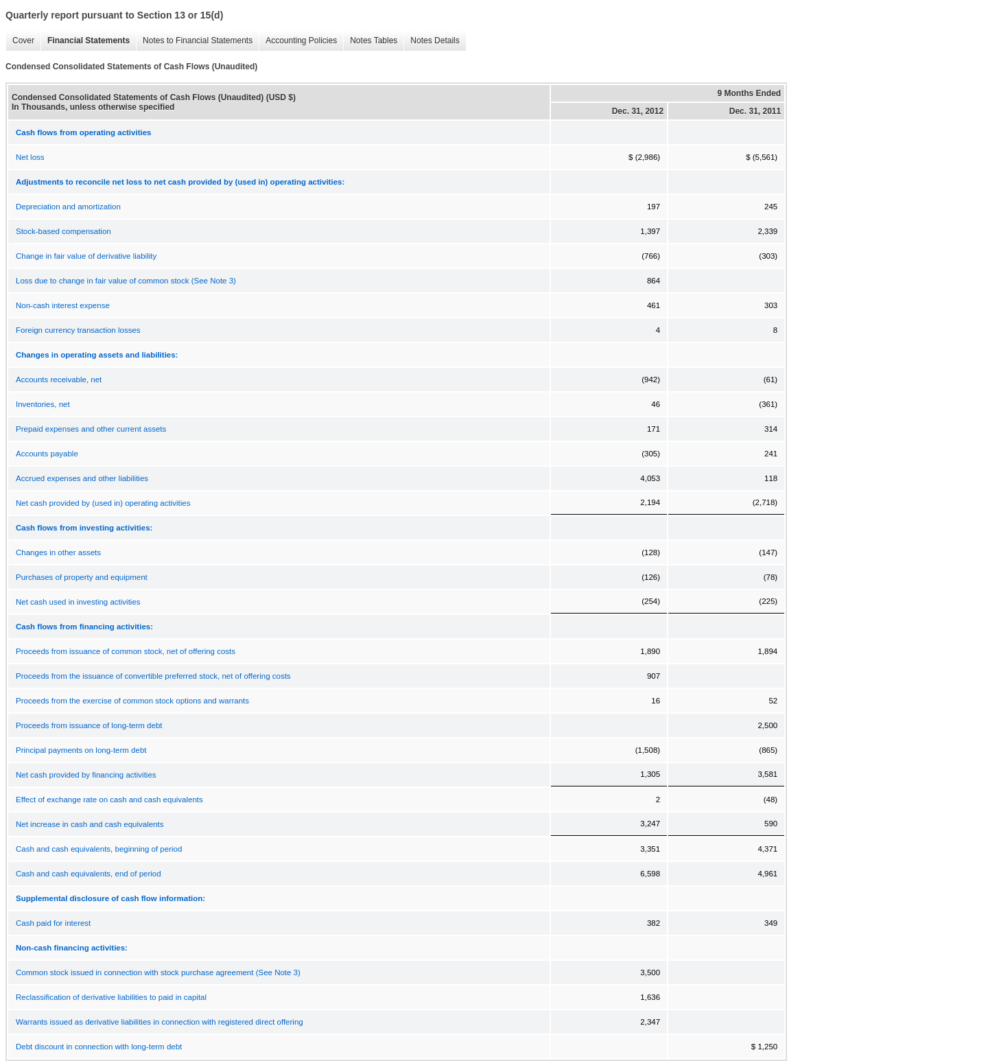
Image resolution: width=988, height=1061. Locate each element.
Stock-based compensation (63, 231)
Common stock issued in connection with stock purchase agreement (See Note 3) (158, 972)
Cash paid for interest (53, 923)
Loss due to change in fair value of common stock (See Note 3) (126, 281)
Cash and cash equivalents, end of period (88, 874)
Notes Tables (370, 41)
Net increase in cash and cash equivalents (89, 824)
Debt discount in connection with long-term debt (99, 1046)
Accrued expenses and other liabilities (82, 478)
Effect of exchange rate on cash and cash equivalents (109, 799)
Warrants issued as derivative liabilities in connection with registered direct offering (159, 1022)
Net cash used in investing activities (78, 602)
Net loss (30, 157)
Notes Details (431, 41)
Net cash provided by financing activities (86, 775)
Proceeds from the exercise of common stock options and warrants (132, 701)
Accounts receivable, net (59, 379)
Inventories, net (43, 404)
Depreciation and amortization (68, 206)
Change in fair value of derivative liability (86, 256)
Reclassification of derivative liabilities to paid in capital (111, 997)
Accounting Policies (298, 41)
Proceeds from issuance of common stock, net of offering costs (125, 651)
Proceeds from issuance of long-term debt (89, 725)
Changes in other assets (58, 552)
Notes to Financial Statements (194, 41)
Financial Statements (85, 41)
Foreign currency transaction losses (78, 330)
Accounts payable (47, 454)
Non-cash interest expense (63, 305)
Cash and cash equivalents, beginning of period (99, 849)
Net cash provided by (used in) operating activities (103, 503)
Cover (19, 41)
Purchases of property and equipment (82, 577)
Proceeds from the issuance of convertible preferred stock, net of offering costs (153, 676)
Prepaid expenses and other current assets (91, 429)
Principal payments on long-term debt (81, 750)
